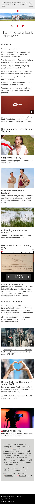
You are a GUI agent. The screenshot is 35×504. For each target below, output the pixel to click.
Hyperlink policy (6, 499)
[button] (32, 112)
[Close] (31, 3)
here (14, 449)
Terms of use (19, 496)
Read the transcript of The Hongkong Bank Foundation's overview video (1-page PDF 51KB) (16, 352)
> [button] (29, 276)
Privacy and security (7, 496)
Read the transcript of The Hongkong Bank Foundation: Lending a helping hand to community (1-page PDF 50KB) (16, 119)
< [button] (8, 276)
